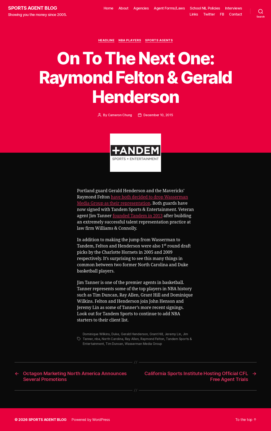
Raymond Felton (152, 339)
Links (194, 14)
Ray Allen (132, 339)
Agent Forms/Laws (169, 8)
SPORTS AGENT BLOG (32, 8)
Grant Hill (156, 334)
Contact (235, 14)
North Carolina (112, 339)
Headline (106, 40)
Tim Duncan (114, 344)
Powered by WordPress (90, 419)
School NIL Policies (205, 8)
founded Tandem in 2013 (138, 216)
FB (222, 14)
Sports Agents (159, 40)
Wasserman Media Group (143, 344)
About (123, 8)
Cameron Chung (120, 115)
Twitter (209, 14)
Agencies (141, 8)
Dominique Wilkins (96, 334)
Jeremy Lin (173, 334)
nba (97, 339)
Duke (115, 334)
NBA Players (129, 40)
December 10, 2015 (158, 115)
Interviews (233, 8)
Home (108, 8)
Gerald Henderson (134, 334)
